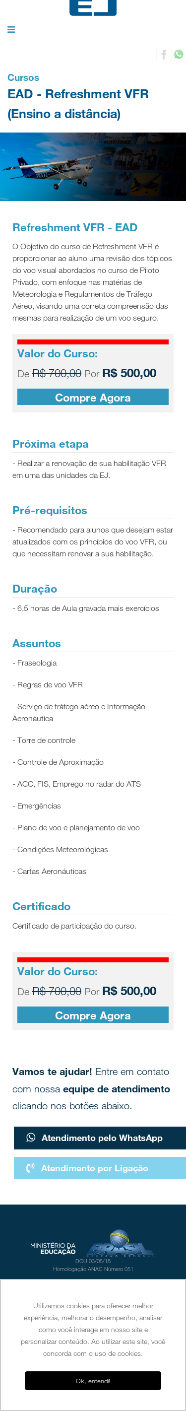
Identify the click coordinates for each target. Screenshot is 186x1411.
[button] (11, 30)
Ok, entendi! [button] (93, 1381)
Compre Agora (93, 397)
